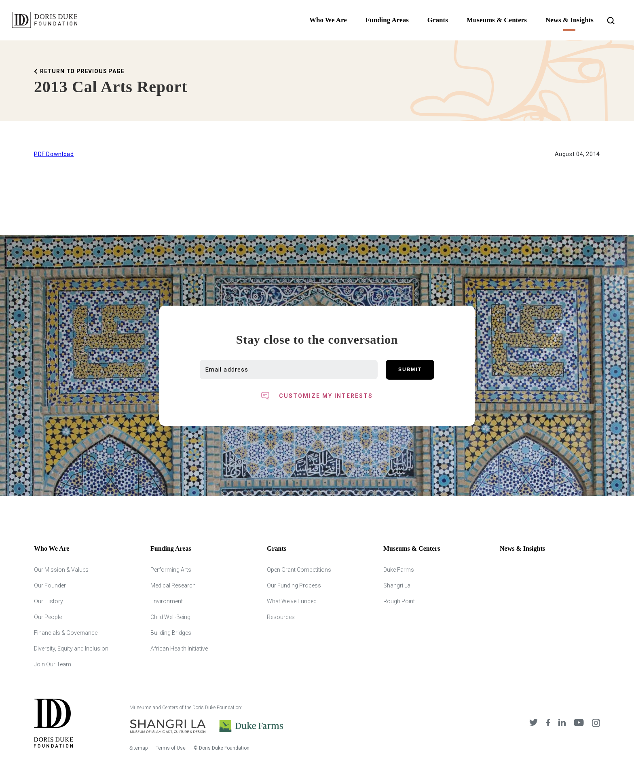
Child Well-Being (170, 617)
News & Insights (569, 20)
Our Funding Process (294, 585)
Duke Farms (398, 569)
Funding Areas (387, 20)
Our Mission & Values (61, 569)
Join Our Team (52, 664)
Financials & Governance (65, 633)
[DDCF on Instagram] (596, 723)
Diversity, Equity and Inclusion (71, 648)
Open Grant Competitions (299, 569)
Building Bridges (170, 633)
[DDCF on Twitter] (533, 723)
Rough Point (399, 601)
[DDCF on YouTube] (579, 723)
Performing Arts (170, 569)
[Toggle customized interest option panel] (317, 396)
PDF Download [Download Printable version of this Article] (54, 154)
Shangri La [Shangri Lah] (396, 585)
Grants (437, 20)
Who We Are (328, 20)
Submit (410, 369)
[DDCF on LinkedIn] (562, 723)
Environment (166, 601)
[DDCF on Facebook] (548, 723)
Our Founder (50, 585)
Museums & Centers (497, 20)
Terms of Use (171, 748)
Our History (48, 601)
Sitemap (138, 748)
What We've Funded (292, 601)
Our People (48, 617)
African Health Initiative (179, 648)
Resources (281, 617)
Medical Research (173, 585)
